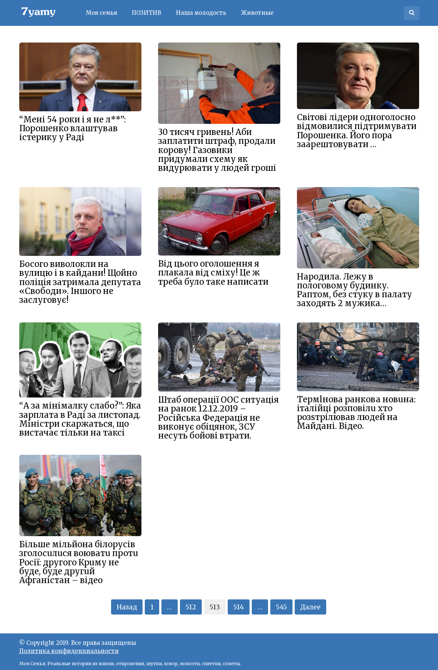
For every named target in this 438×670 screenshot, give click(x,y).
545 (281, 607)
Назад (127, 607)
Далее (310, 607)
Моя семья (101, 12)
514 (238, 607)
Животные (257, 12)
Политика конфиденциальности (69, 650)
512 (190, 607)
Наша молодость (201, 12)
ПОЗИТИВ (146, 12)
